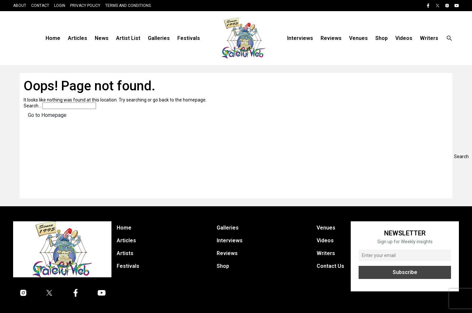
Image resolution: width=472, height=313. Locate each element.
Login (59, 5)
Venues (358, 38)
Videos (403, 38)
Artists (125, 253)
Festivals (188, 38)
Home (53, 38)
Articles (77, 38)
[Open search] (449, 38)
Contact (40, 5)
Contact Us (330, 266)
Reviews (331, 38)
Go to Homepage (47, 115)
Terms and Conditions (128, 5)
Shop (381, 38)
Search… (32, 105)
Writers (429, 38)
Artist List (128, 38)
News (101, 38)
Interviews (300, 38)
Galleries (159, 38)
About (19, 5)
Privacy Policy (85, 5)
